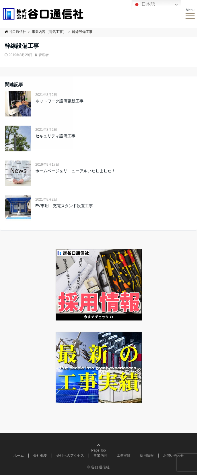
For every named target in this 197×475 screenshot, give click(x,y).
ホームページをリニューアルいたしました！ (75, 171)
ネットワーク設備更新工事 (59, 101)
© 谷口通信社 (98, 467)
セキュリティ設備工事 (55, 136)
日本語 (144, 4)
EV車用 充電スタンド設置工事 (64, 205)
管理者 (43, 55)
